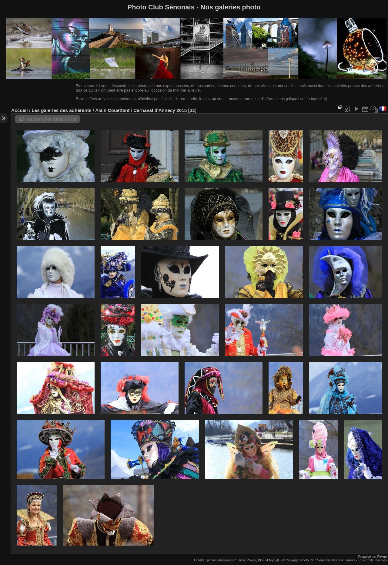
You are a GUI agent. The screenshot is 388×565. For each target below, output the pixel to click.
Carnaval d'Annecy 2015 (160, 110)
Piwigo (382, 556)
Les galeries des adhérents (61, 110)
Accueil (19, 110)
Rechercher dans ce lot (52, 119)
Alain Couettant (112, 110)
